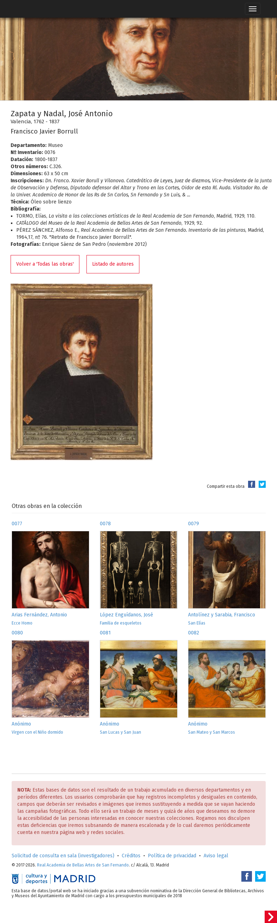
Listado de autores (113, 264)
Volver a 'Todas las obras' (45, 264)
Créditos (131, 856)
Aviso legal (216, 856)
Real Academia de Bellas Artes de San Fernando (83, 865)
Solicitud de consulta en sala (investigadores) (63, 856)
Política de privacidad (172, 856)
